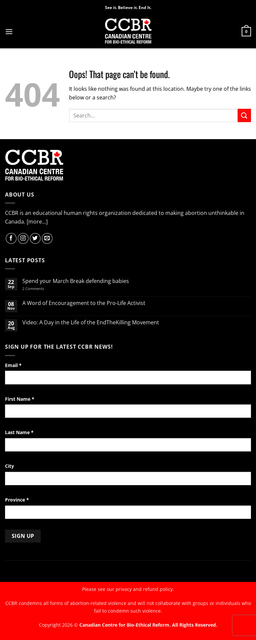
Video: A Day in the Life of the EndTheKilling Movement (90, 322)
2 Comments (41, 288)
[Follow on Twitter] (35, 238)
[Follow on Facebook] (11, 238)
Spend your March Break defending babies (75, 281)
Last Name (19, 432)
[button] (9, 31)
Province (17, 500)
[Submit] (244, 115)
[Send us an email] (47, 238)
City (9, 466)
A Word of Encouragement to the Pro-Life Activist (83, 303)
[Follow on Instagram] (23, 238)
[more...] (37, 221)
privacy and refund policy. (145, 589)
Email (13, 365)
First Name (19, 399)
